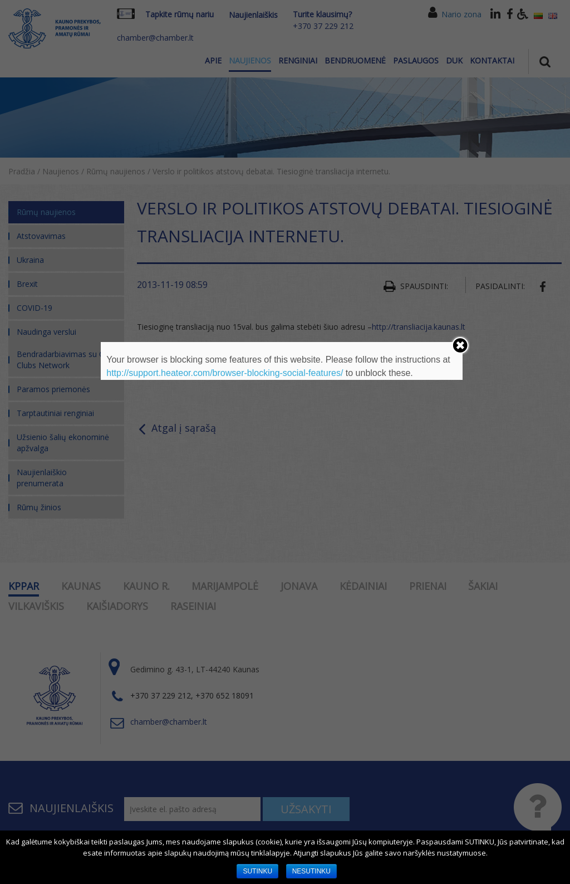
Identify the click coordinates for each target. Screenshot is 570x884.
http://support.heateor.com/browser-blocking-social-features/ (224, 373)
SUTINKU (257, 871)
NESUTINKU (311, 871)
